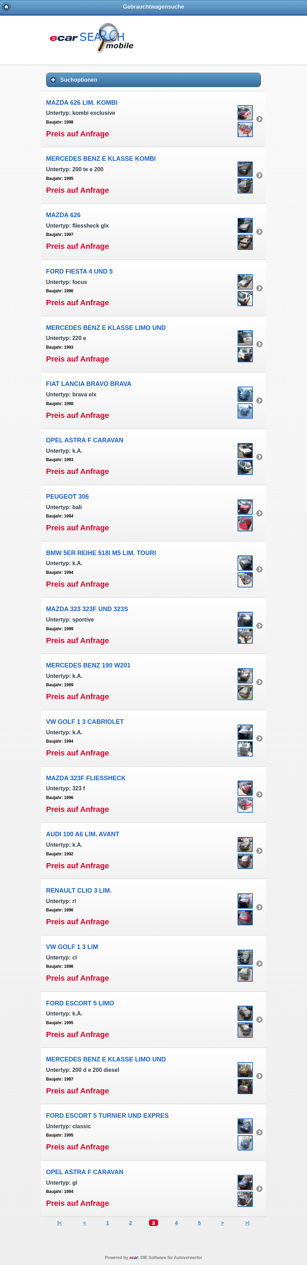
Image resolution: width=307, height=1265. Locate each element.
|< (59, 1223)
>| (247, 1223)
